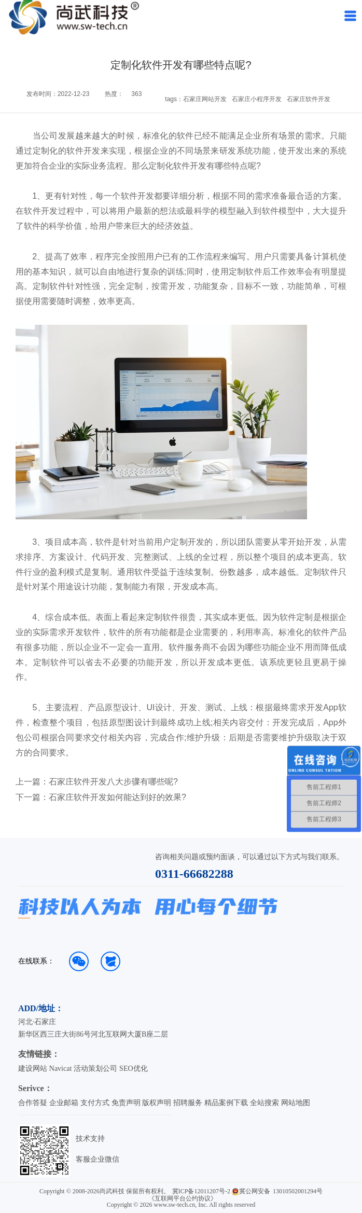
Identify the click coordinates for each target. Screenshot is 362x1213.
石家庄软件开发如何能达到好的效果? (117, 797)
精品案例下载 (226, 1103)
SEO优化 (133, 1068)
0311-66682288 (194, 873)
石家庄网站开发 (205, 99)
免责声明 (126, 1103)
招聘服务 (187, 1103)
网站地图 (295, 1103)
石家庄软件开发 (308, 99)
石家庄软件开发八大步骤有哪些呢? (113, 782)
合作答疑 (32, 1103)
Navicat (60, 1068)
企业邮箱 (63, 1103)
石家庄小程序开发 (257, 99)
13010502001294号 (298, 1191)
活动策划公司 (95, 1068)
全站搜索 (264, 1103)
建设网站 (32, 1068)
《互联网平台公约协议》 (182, 1198)
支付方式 (94, 1103)
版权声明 (156, 1103)
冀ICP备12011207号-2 (201, 1191)
